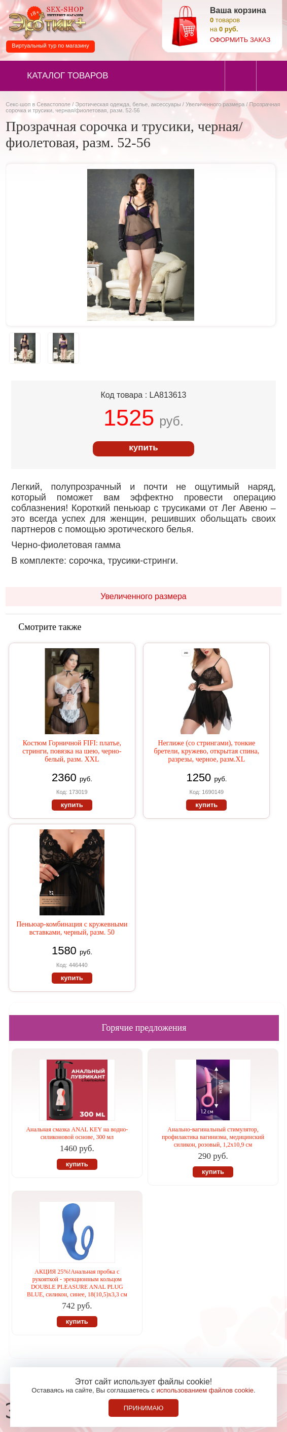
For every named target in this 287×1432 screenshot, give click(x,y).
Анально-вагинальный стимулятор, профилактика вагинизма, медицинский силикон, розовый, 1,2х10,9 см (213, 1137)
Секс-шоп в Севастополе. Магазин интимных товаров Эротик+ (45, 22)
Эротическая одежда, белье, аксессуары (128, 104)
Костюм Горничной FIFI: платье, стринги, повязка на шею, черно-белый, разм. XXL (71, 751)
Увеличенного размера (215, 104)
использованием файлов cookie (205, 1390)
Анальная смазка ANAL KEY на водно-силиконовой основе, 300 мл (77, 1133)
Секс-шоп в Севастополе (38, 104)
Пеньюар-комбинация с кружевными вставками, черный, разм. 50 (71, 928)
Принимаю (144, 1408)
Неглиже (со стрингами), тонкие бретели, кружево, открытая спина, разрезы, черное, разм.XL (206, 751)
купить (143, 447)
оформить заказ (240, 40)
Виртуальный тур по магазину (50, 46)
